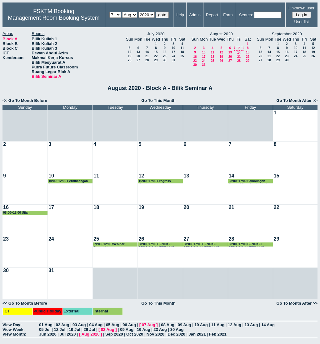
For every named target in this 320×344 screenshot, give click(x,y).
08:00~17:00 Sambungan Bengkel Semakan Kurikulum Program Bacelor (250, 181)
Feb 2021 (218, 334)
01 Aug (45, 324)
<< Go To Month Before (24, 100)
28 (147, 60)
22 (156, 56)
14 (147, 52)
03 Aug (79, 324)
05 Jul (45, 329)
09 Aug (184, 324)
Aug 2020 (91, 334)
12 (129, 52)
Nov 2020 (155, 334)
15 (156, 52)
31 (173, 60)
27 (138, 60)
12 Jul (59, 329)
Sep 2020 (114, 334)
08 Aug (167, 324)
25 (182, 56)
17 (173, 52)
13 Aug (251, 324)
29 (156, 60)
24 (173, 56)
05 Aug (112, 324)
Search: (246, 14)
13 (138, 52)
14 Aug (268, 324)
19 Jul (74, 329)
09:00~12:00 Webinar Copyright (108, 244)
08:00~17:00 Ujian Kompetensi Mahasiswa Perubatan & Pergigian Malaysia (20, 213)
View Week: (13, 329)
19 (129, 56)
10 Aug (201, 324)
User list (301, 21)
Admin (195, 14)
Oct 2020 (134, 334)
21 (147, 56)
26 (129, 60)
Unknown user (301, 8)
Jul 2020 (68, 334)
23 (164, 56)
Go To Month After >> (297, 100)
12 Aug (234, 324)
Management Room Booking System (53, 18)
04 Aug (95, 324)
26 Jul (89, 329)
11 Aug (218, 324)
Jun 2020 (48, 334)
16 (164, 52)
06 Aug (129, 324)
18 (182, 52)
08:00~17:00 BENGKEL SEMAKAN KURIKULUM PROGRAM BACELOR (156, 244)
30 (164, 60)
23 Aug (160, 329)
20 (138, 56)
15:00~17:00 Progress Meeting (154, 181)
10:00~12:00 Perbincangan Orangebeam (68, 181)
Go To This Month (158, 100)
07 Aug (148, 324)
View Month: (14, 334)
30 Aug (177, 329)
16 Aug (143, 329)
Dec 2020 (176, 334)
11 (182, 48)
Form (227, 14)
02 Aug (62, 324)
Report (212, 14)
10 (173, 48)
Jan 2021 (197, 334)
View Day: (12, 324)
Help (180, 14)
